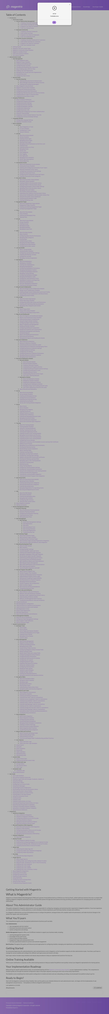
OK (54, 22)
